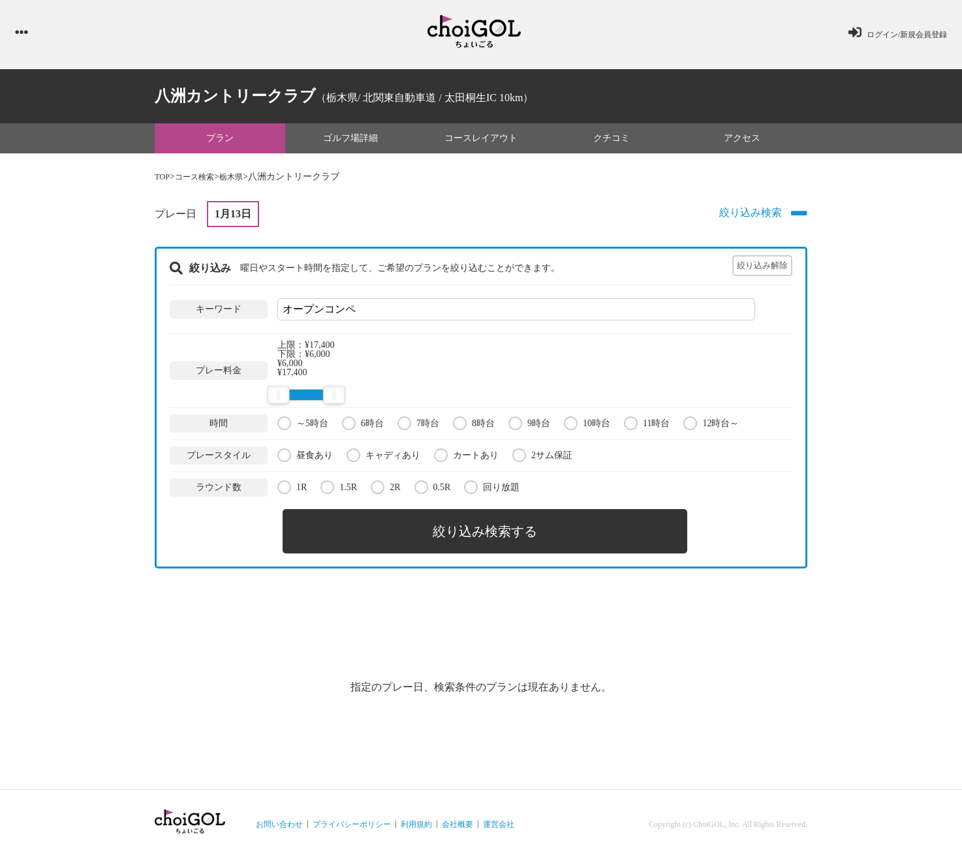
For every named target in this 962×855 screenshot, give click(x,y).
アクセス (742, 141)
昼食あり (305, 458)
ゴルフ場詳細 (350, 141)
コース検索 (200, 180)
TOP (163, 180)
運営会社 (498, 819)
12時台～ (711, 426)
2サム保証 (542, 458)
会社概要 (457, 819)
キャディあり (383, 458)
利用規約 (416, 819)
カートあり (466, 458)
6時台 (363, 426)
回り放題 (492, 490)
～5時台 (302, 426)
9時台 (529, 426)
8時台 (474, 426)
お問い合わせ (279, 819)
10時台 (587, 426)
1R (292, 490)
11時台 (647, 426)
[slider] (278, 398)
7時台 (418, 426)
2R (385, 490)
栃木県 (241, 180)
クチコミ (611, 141)
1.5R (338, 490)
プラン (220, 141)
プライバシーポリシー (352, 819)
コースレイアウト (481, 141)
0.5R (432, 490)
